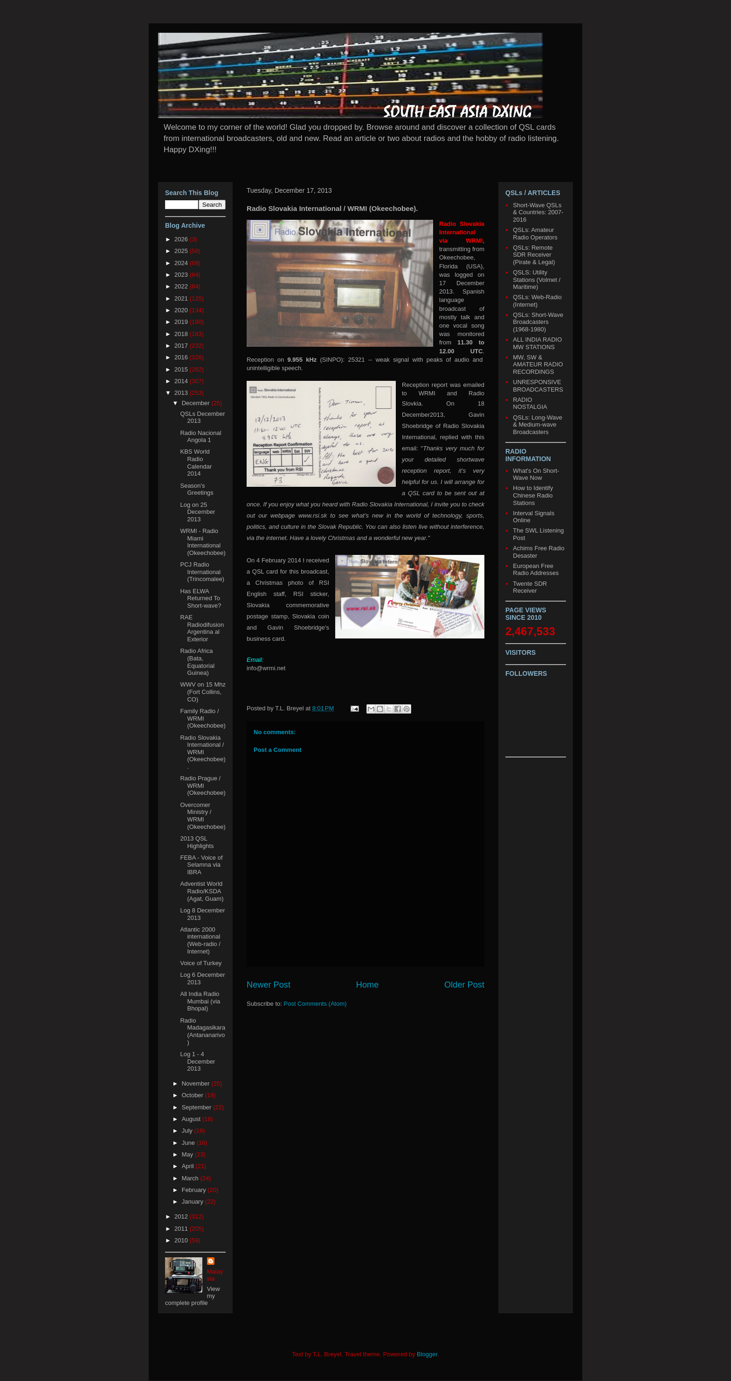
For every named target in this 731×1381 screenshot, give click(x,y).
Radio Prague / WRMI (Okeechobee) (202, 785)
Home (367, 984)
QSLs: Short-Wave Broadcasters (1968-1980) (538, 322)
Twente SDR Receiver (530, 587)
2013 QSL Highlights (197, 842)
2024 (182, 262)
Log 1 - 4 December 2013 (197, 1061)
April (189, 1166)
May (188, 1154)
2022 (182, 286)
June (189, 1142)
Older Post (464, 984)
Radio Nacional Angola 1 (200, 436)
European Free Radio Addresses (536, 569)
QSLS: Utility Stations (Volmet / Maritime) (536, 279)
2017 (182, 345)
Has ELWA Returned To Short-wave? (200, 598)
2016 (182, 357)
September (197, 1107)
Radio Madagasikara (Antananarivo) (202, 1031)
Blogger (427, 1354)
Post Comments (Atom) (315, 1003)
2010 (182, 1240)
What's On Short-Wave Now (536, 474)
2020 (182, 310)
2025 (182, 250)
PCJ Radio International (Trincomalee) (202, 571)
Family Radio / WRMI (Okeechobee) (202, 718)
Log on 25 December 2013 (197, 512)
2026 (182, 239)
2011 (182, 1228)
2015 (182, 369)
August (192, 1118)
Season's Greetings (196, 489)
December (197, 403)
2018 (182, 333)
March (191, 1178)
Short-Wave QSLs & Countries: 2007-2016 (538, 212)
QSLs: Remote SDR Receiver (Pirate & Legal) (534, 255)
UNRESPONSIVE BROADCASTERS (538, 386)
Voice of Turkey (200, 963)
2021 (182, 298)
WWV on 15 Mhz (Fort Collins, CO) (203, 691)
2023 (182, 274)
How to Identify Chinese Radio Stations (533, 495)
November (197, 1083)
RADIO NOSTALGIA (530, 403)
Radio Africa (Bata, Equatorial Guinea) (197, 661)
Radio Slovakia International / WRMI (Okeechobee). (202, 752)
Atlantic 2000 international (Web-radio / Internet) (200, 940)
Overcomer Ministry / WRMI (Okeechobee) (202, 815)
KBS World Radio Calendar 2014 (196, 462)
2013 (182, 392)
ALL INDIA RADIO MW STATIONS (537, 343)
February (195, 1189)
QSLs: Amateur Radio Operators (535, 233)
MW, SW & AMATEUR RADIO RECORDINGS (538, 364)
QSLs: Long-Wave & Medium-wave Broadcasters (537, 424)
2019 (182, 321)
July (188, 1130)
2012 (182, 1216)
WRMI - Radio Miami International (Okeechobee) (202, 541)
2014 (182, 381)
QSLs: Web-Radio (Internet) (537, 301)
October (193, 1095)
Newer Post (268, 984)
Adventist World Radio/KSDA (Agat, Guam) (201, 891)
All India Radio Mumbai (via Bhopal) (200, 1001)
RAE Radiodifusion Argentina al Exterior (202, 628)
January (193, 1201)
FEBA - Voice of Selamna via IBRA (201, 865)
